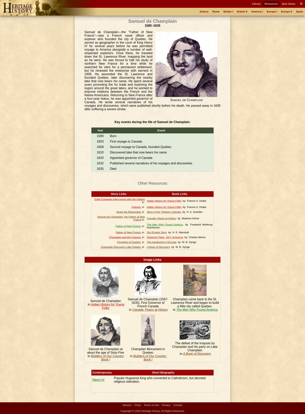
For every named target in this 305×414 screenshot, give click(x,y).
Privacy (166, 405)
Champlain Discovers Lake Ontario (121, 247)
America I (257, 11)
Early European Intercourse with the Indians (120, 199)
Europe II (286, 11)
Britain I (228, 11)
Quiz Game (288, 3)
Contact (177, 405)
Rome (215, 11)
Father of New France (128, 226)
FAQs (137, 405)
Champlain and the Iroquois (125, 237)
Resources (271, 3)
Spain (299, 11)
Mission (127, 405)
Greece (204, 11)
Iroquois (136, 207)
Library (256, 3)
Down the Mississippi (129, 212)
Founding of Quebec (129, 242)
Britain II (242, 11)
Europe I (272, 11)
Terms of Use (151, 405)
